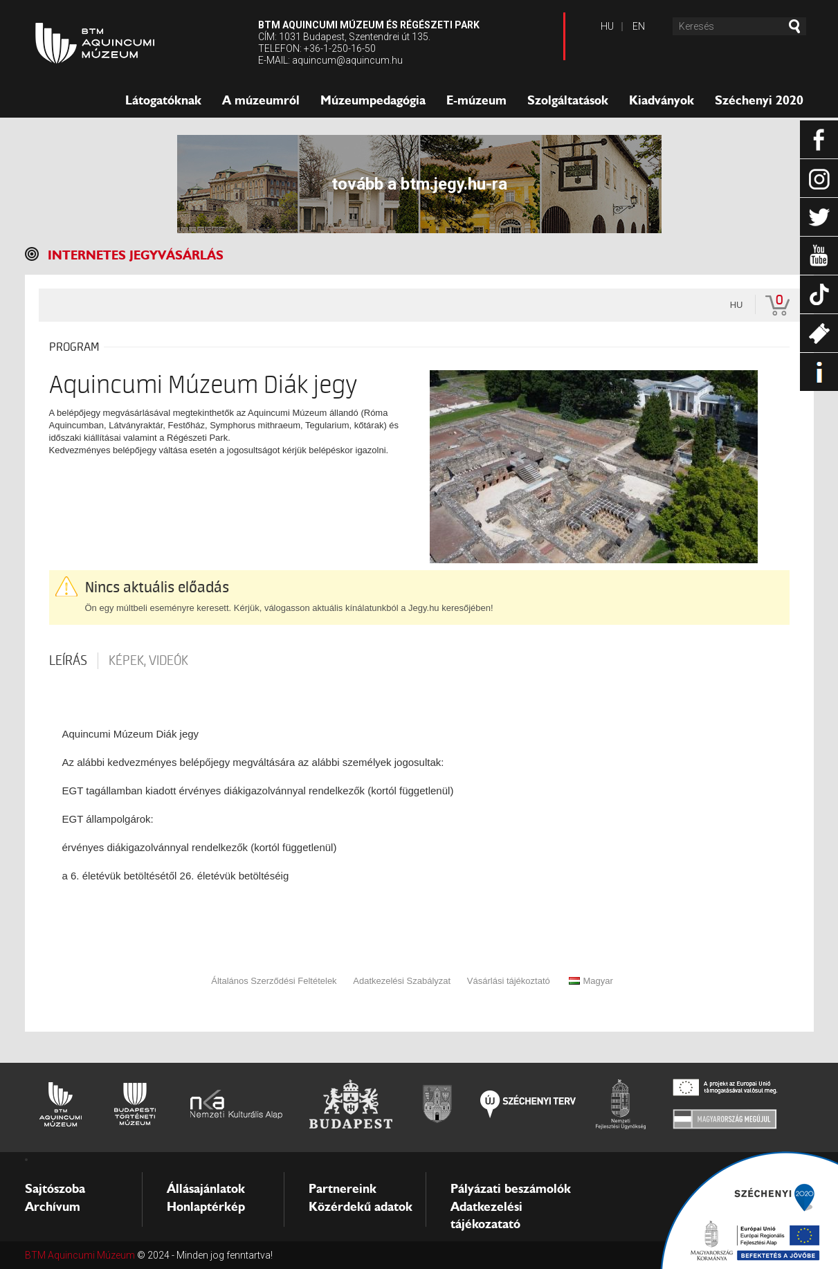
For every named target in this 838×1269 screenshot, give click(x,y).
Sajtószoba (55, 1188)
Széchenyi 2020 (759, 100)
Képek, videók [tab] (148, 660)
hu (736, 305)
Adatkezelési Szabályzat (401, 981)
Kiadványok (661, 100)
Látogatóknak (163, 100)
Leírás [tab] (68, 660)
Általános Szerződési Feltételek (273, 981)
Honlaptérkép (206, 1206)
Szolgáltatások (567, 100)
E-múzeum (476, 100)
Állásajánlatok (206, 1188)
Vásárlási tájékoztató (508, 981)
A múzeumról (261, 100)
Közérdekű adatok (360, 1206)
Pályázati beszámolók (510, 1188)
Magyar (590, 981)
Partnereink (342, 1188)
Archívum (52, 1206)
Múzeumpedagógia (373, 100)
